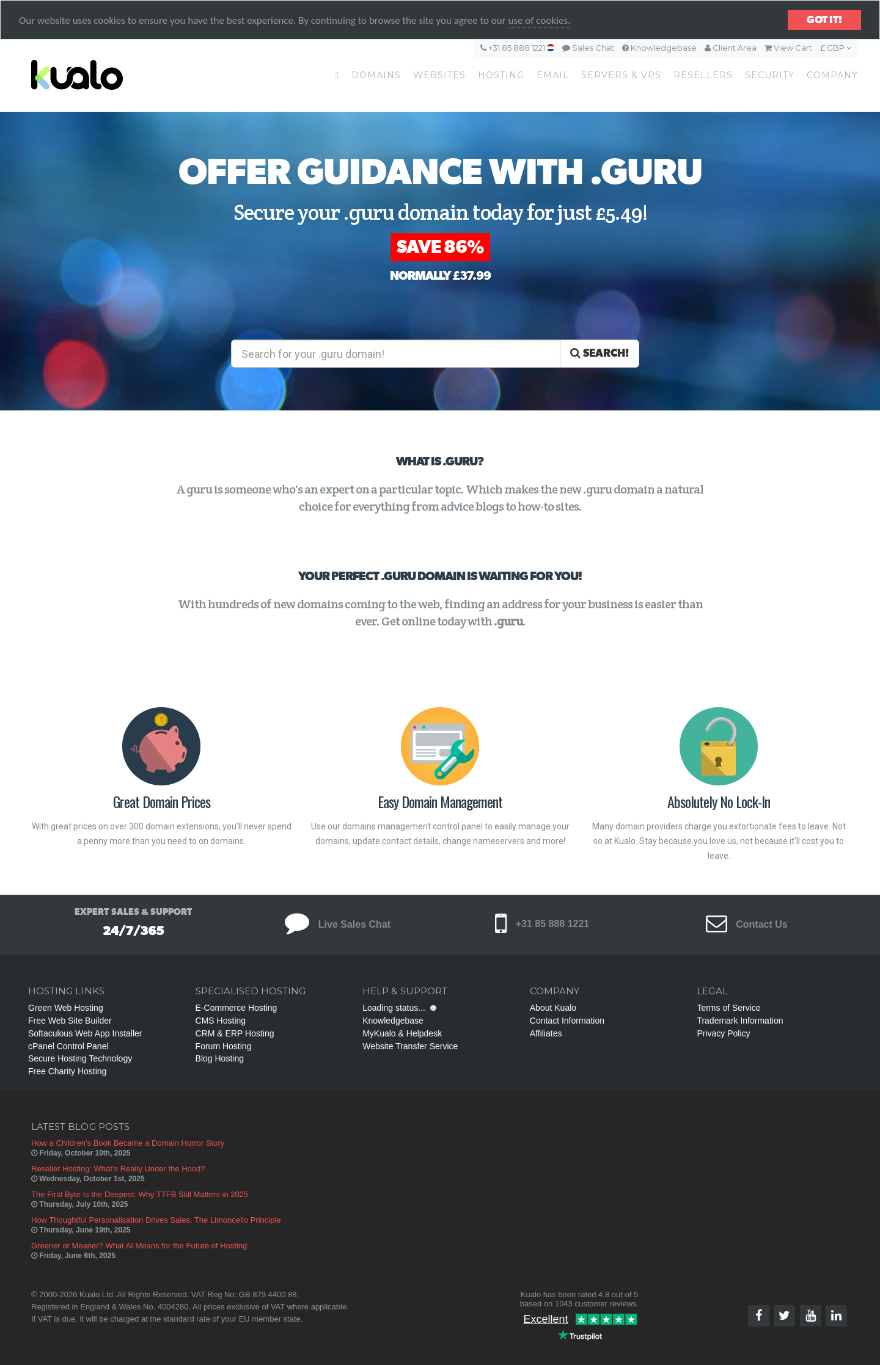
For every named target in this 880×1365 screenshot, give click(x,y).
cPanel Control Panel (68, 1046)
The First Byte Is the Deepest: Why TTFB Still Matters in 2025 (139, 1194)
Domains (376, 75)
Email (553, 75)
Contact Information (567, 1020)
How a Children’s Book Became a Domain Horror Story (127, 1143)
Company (832, 75)
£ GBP (835, 48)
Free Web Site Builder (70, 1020)
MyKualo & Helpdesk (402, 1033)
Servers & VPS (621, 75)
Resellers (703, 75)
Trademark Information (740, 1020)
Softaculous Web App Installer (85, 1033)
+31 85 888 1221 (517, 48)
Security (769, 75)
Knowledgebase (659, 48)
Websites (439, 75)
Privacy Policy (723, 1033)
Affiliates (546, 1033)
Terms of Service (728, 1008)
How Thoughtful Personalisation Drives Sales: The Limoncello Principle (156, 1220)
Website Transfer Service (410, 1046)
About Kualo (553, 1008)
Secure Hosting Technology (80, 1058)
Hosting (501, 75)
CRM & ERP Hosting (235, 1033)
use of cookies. (539, 20)
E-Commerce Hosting (236, 1008)
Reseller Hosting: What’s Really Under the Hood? (118, 1168)
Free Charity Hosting (67, 1071)
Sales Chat (588, 48)
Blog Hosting (220, 1058)
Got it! (824, 20)
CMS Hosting (221, 1020)
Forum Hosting (224, 1046)
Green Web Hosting (65, 1008)
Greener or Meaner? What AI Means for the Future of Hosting (139, 1245)
